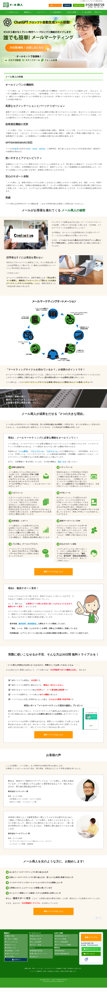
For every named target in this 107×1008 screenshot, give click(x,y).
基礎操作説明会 (36, 951)
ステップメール (37, 451)
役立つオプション (12, 954)
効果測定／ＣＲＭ (12, 951)
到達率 (15, 149)
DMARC (42, 149)
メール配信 (23, 451)
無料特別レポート (62, 936)
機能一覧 (61, 462)
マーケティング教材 (63, 945)
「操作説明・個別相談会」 (27, 624)
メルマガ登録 (60, 939)
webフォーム (10, 945)
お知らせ (34, 957)
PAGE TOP (97, 918)
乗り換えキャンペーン (38, 954)
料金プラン (99, 12)
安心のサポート (36, 936)
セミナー (41, 12)
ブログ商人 (10, 957)
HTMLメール (10, 948)
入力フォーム (52, 451)
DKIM (34, 149)
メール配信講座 (56, 12)
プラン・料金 (35, 945)
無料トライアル (55, 5)
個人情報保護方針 (62, 954)
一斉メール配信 (11, 939)
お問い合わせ (78, 5)
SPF (29, 149)
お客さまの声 (35, 939)
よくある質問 (86, 12)
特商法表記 (60, 951)
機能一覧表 (10, 936)
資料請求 (67, 5)
